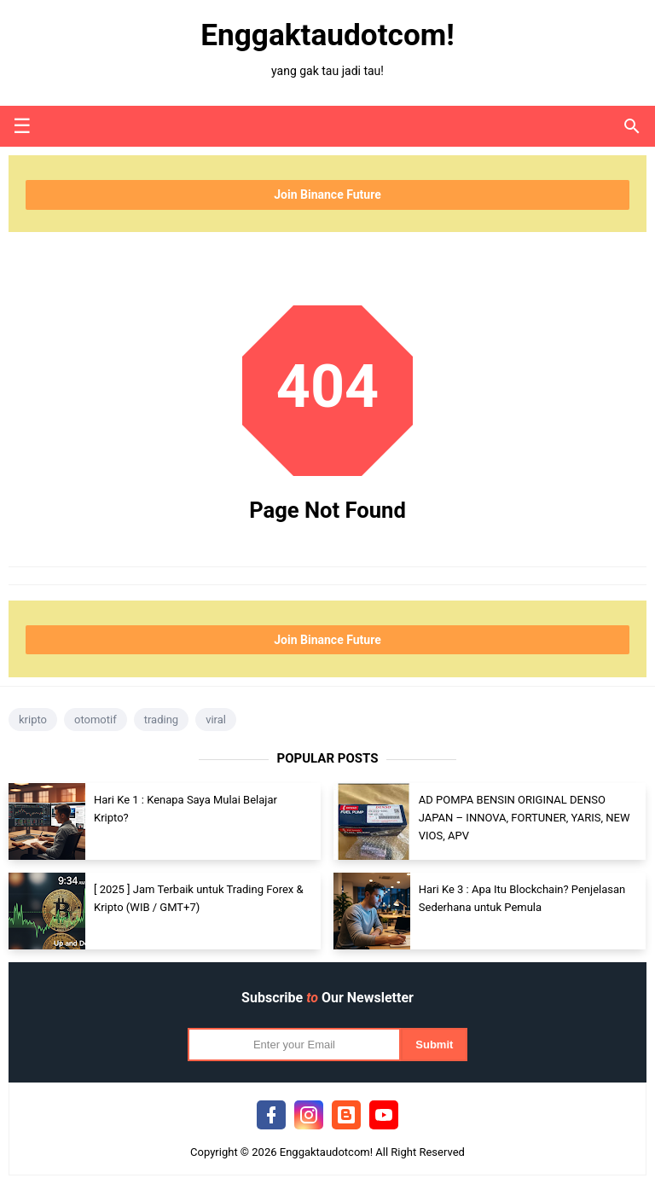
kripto (33, 719)
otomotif (95, 719)
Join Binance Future (327, 194)
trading (161, 719)
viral (216, 719)
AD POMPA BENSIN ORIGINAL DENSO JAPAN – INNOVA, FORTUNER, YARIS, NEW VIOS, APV (524, 817)
